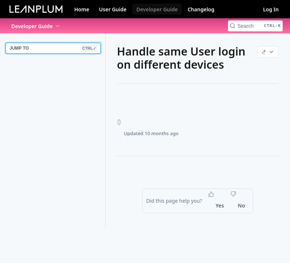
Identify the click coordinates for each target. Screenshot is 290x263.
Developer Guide (157, 9)
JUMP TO (53, 48)
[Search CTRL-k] (255, 25)
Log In (271, 9)
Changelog (201, 9)
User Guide (112, 9)
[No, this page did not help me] (238, 205)
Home (81, 9)
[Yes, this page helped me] (217, 205)
